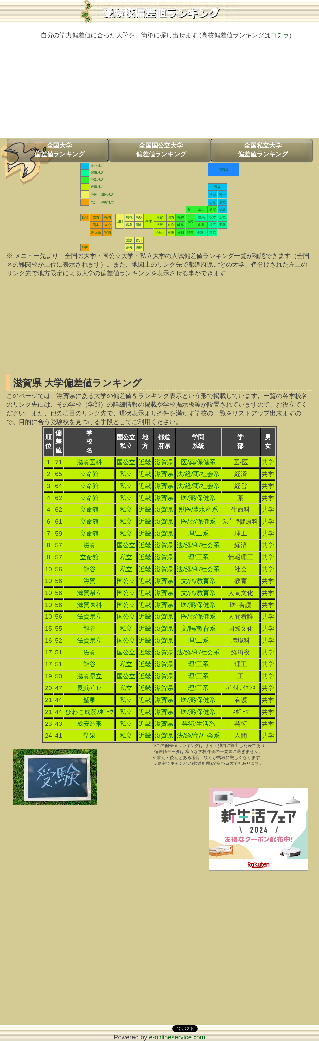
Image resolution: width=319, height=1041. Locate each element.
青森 (217, 187)
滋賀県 (164, 462)
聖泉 (89, 699)
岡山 (139, 225)
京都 (160, 217)
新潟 (212, 209)
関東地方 (97, 172)
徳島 (139, 247)
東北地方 (97, 165)
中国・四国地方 (102, 194)
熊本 (96, 225)
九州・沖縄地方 (102, 202)
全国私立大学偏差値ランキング (263, 150)
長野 (190, 221)
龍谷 (89, 569)
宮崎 (107, 232)
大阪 (160, 225)
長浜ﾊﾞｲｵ (89, 688)
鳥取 (139, 217)
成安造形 (89, 723)
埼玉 (212, 225)
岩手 (222, 194)
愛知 (180, 232)
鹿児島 (96, 232)
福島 (222, 209)
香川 (139, 240)
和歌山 (160, 232)
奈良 (171, 225)
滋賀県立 (89, 592)
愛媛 (129, 240)
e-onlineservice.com (177, 1037)
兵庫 (148, 221)
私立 (126, 473)
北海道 (224, 169)
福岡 (107, 217)
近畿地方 (97, 187)
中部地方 (97, 179)
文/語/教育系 (198, 580)
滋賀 (171, 217)
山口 (120, 221)
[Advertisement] (159, 92)
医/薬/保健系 (198, 462)
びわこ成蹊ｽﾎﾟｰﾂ (89, 711)
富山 (201, 209)
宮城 (222, 202)
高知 (129, 247)
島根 (129, 217)
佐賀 (96, 217)
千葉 (222, 225)
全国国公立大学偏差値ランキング (161, 150)
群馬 (201, 217)
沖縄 (85, 247)
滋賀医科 (89, 462)
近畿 (145, 462)
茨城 (222, 217)
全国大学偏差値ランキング (59, 150)
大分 (107, 225)
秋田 (212, 194)
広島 (129, 225)
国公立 (126, 462)
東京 (212, 232)
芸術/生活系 (198, 723)
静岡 (190, 232)
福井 (180, 217)
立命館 (89, 473)
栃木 (212, 217)
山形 (212, 202)
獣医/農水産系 (198, 509)
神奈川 (201, 232)
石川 (190, 209)
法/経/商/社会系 (198, 473)
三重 (171, 232)
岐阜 (180, 225)
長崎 (85, 217)
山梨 (201, 225)
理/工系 (198, 533)
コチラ (279, 35)
